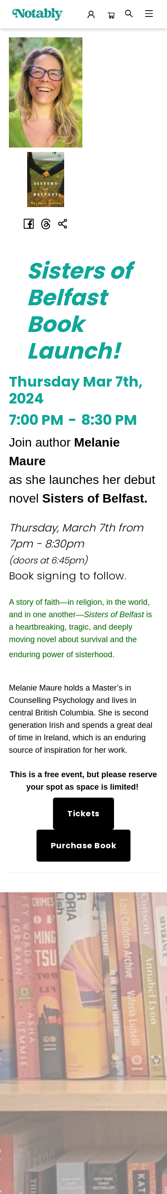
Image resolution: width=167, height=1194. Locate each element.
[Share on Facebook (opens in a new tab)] (29, 224)
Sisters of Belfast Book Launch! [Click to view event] (79, 311)
